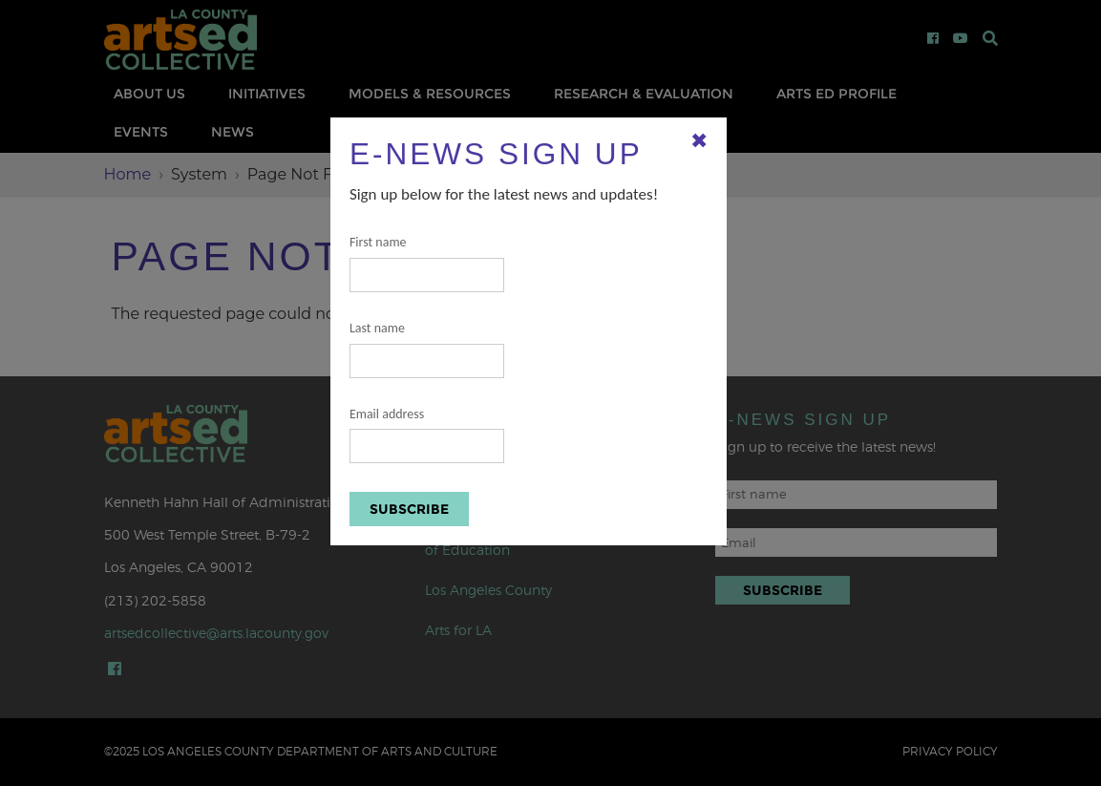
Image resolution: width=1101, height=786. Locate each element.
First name (426, 263)
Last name (426, 349)
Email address (426, 435)
